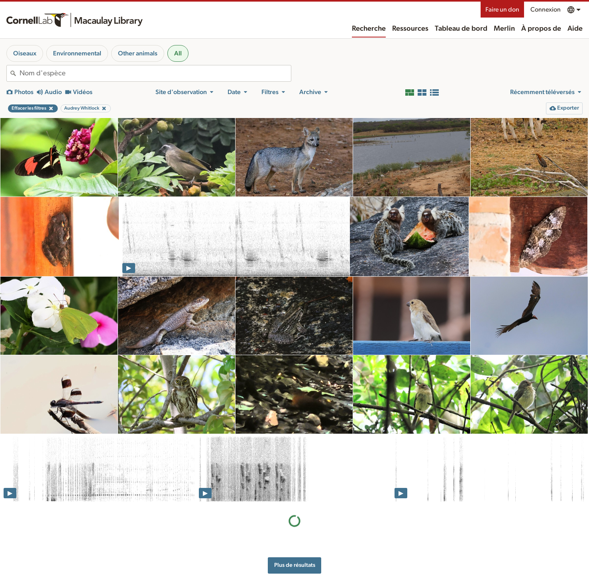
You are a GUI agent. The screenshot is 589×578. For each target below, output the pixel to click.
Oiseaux (24, 53)
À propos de (541, 28)
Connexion (545, 9)
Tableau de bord (461, 28)
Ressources (410, 28)
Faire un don (502, 9)
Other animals (137, 53)
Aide (575, 28)
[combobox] (155, 73)
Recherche (369, 28)
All (178, 53)
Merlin (504, 28)
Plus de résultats (294, 565)
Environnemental (77, 53)
